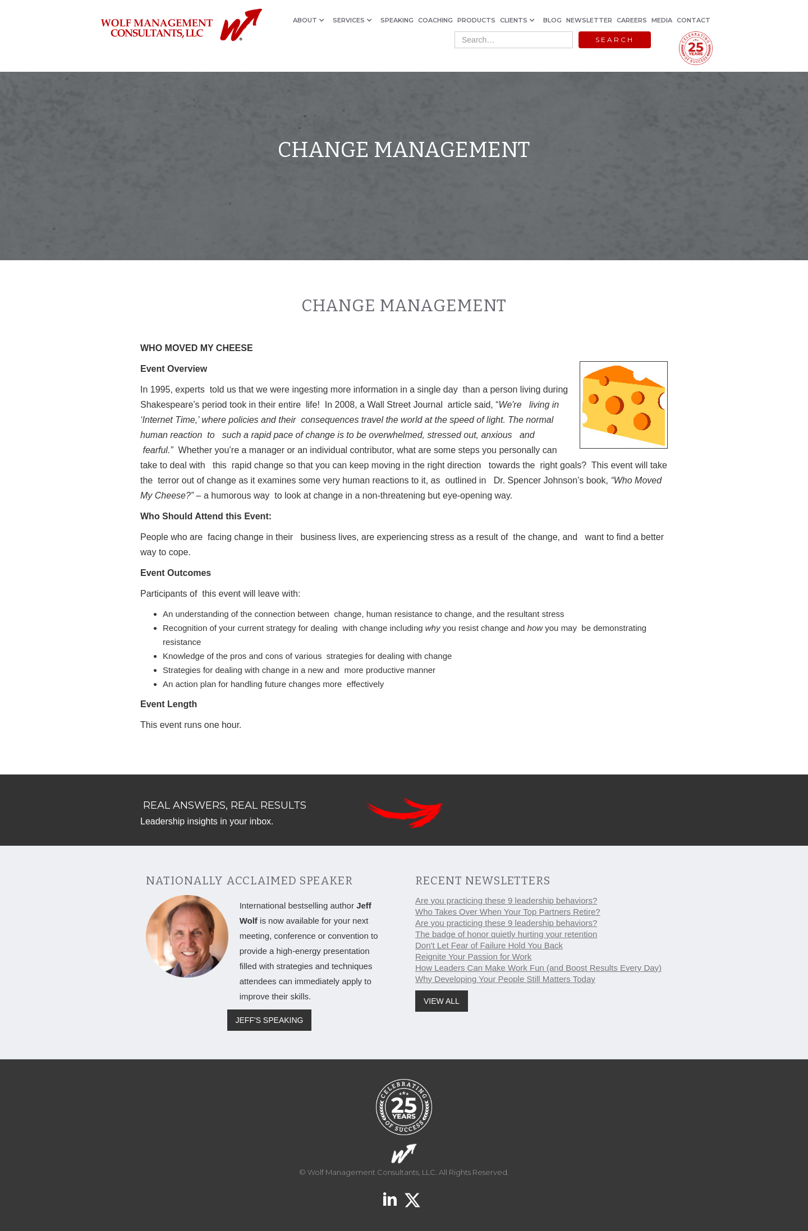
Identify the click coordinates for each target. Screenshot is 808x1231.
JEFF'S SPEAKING (270, 1020)
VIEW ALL (442, 1001)
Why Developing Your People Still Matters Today (505, 979)
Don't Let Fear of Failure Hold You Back (489, 945)
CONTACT (693, 20)
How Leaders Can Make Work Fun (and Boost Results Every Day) (538, 967)
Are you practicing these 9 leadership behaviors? (506, 900)
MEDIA (661, 20)
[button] (310, 20)
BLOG (552, 20)
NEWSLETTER (589, 20)
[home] (181, 25)
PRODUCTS (476, 20)
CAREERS (632, 20)
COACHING (435, 20)
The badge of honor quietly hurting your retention (506, 934)
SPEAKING (397, 20)
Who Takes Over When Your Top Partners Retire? (507, 911)
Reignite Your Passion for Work (473, 956)
